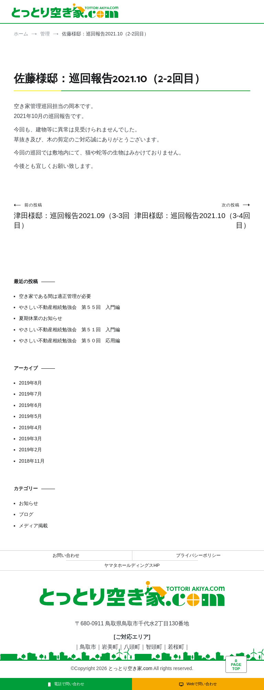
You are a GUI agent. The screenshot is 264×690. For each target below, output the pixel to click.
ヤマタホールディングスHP (132, 565)
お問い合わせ (66, 555)
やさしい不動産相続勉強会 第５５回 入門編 (69, 307)
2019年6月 (30, 405)
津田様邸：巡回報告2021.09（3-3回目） (73, 215)
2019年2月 (30, 449)
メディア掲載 (33, 525)
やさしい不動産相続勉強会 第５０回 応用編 (69, 340)
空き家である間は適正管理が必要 (55, 296)
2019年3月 (30, 438)
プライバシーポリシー (198, 555)
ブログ (26, 514)
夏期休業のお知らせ (40, 318)
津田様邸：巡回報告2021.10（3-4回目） (191, 215)
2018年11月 (32, 461)
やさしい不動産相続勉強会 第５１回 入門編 (69, 329)
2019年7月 (30, 394)
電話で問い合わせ (66, 684)
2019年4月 (30, 427)
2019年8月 (30, 383)
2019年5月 (30, 416)
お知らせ (28, 503)
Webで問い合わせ (198, 684)
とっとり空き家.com (130, 668)
